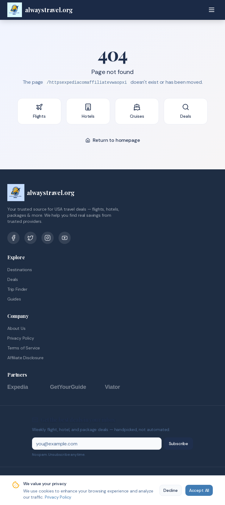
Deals (12, 279)
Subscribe (178, 443)
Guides (14, 299)
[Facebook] (13, 238)
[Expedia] (25, 387)
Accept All (199, 490)
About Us (16, 328)
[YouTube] (65, 238)
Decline (170, 490)
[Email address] (97, 443)
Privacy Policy (20, 338)
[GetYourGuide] (74, 387)
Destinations (19, 269)
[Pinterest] (47, 238)
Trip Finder (17, 289)
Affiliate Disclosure (25, 357)
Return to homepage (112, 140)
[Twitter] (30, 238)
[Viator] (118, 387)
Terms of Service (23, 348)
